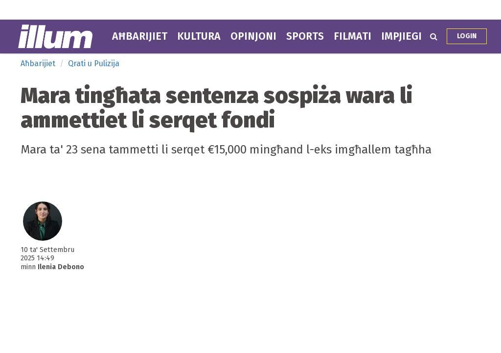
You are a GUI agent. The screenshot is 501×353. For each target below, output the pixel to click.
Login (467, 36)
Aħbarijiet (139, 36)
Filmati (352, 36)
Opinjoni (253, 36)
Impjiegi (401, 36)
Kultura (199, 36)
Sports (305, 36)
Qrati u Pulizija (93, 63)
